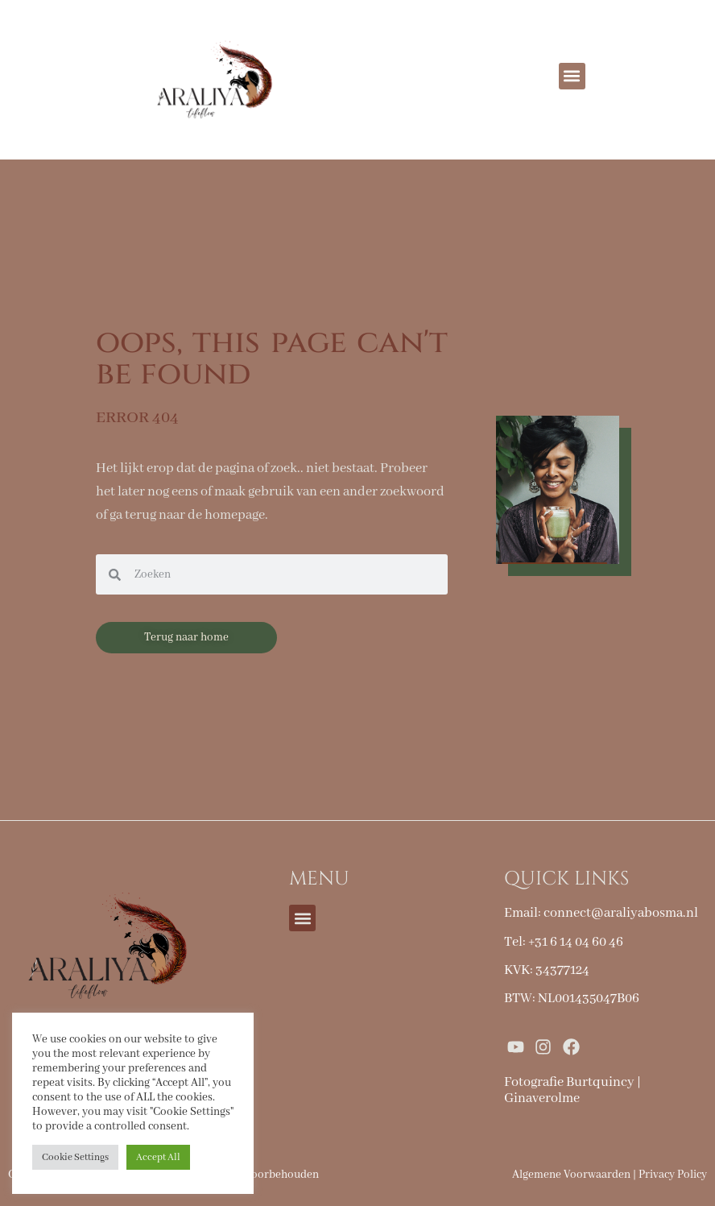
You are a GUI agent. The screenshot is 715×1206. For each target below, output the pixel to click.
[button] (572, 76)
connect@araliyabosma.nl (620, 913)
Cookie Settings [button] (75, 1157)
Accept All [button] (158, 1157)
